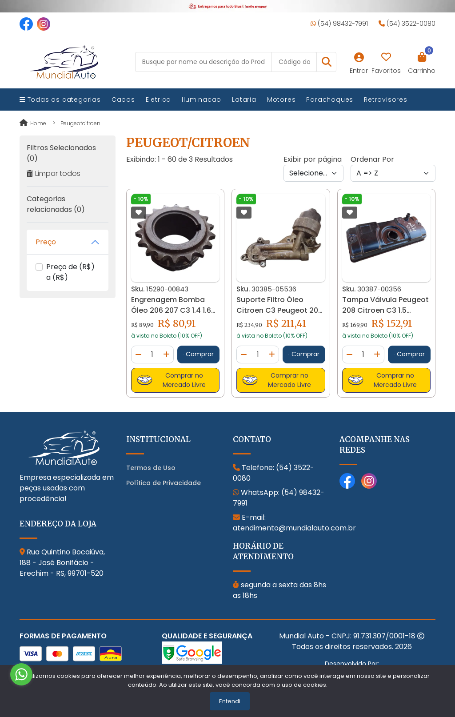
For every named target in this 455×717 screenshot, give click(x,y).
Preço (46, 242)
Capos (123, 99)
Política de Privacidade (163, 482)
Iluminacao (201, 99)
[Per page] (313, 173)
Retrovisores (385, 99)
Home (33, 123)
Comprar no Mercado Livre (171, 380)
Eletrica (158, 99)
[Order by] (393, 173)
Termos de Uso (151, 467)
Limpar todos (53, 173)
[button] (326, 62)
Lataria (244, 99)
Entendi (229, 701)
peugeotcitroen (80, 123)
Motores (281, 99)
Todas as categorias (60, 99)
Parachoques (329, 99)
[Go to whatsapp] (21, 674)
